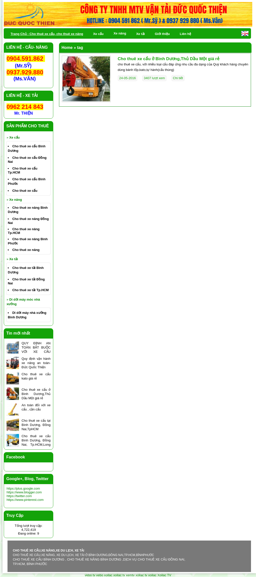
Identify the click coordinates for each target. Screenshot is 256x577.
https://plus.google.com (23, 488)
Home (67, 47)
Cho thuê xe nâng (26, 250)
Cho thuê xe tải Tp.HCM (30, 290)
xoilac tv (119, 575)
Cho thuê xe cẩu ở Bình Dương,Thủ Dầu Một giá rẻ (169, 58)
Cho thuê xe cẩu (24, 190)
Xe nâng (15, 199)
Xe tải (13, 259)
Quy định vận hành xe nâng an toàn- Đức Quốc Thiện (36, 363)
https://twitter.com (19, 496)
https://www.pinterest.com (25, 500)
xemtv (130, 575)
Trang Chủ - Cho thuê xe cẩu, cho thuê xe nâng (46, 34)
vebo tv (90, 575)
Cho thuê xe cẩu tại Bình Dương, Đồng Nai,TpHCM (36, 425)
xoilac (108, 575)
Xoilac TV (164, 575)
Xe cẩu (14, 137)
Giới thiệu (162, 34)
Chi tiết (178, 78)
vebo (99, 575)
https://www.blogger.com (24, 492)
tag (80, 47)
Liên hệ (185, 34)
